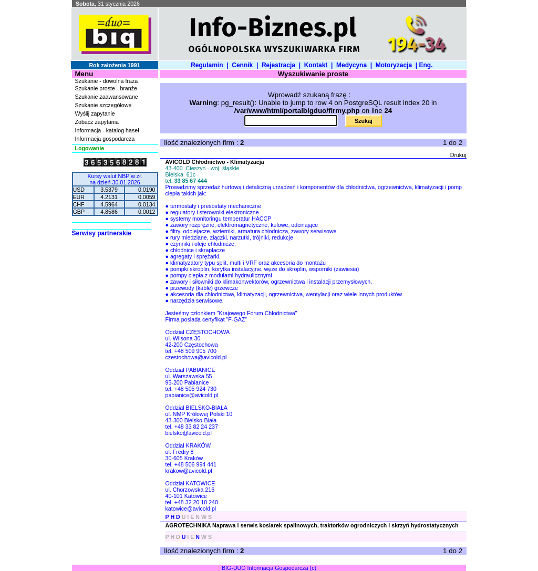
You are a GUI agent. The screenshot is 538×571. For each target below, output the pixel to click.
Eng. (427, 65)
